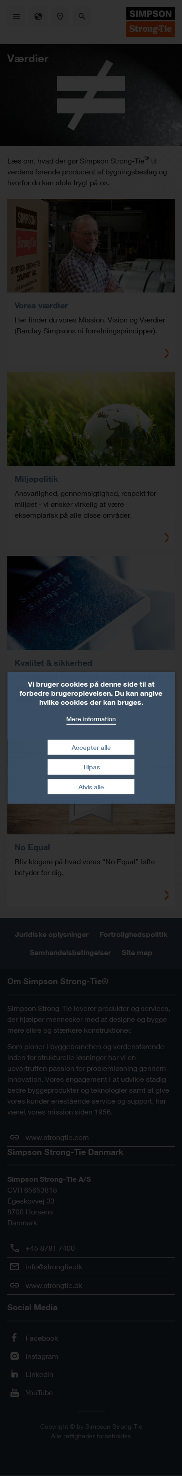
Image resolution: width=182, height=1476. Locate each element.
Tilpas (91, 767)
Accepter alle (91, 747)
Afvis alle (91, 787)
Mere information (91, 719)
